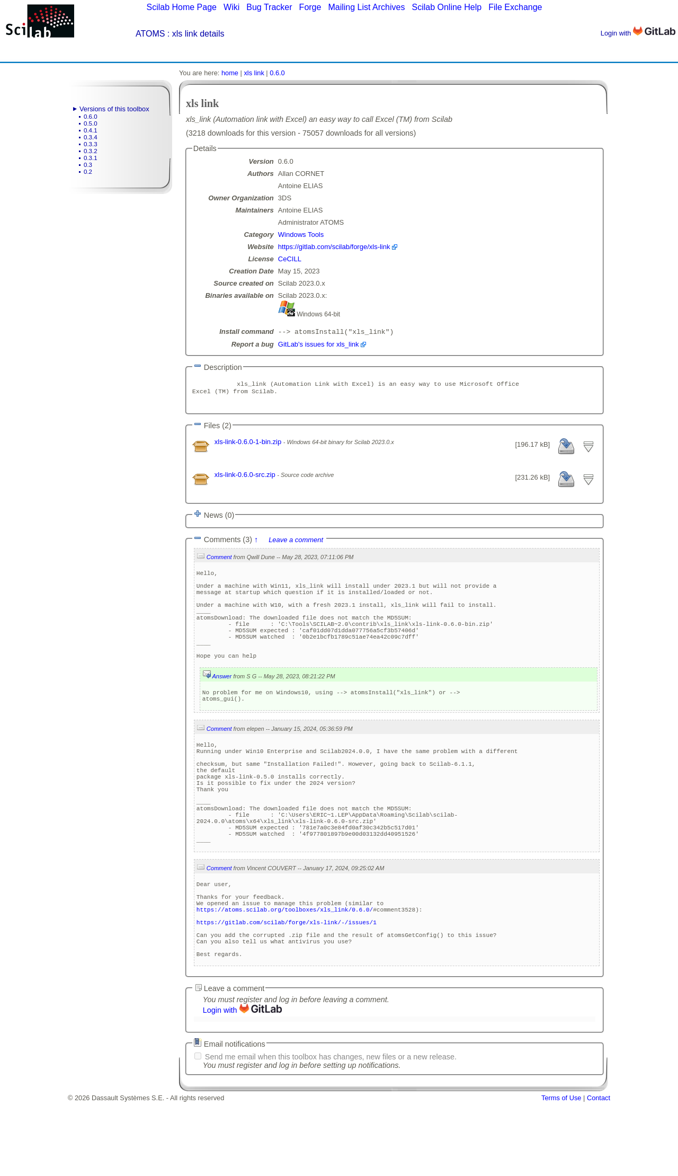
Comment (219, 561)
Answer (221, 703)
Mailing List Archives (366, 7)
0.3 (88, 165)
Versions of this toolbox (114, 109)
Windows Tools (301, 234)
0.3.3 (90, 144)
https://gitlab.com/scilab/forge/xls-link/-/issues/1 (287, 988)
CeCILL (289, 259)
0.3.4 (90, 137)
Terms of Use (561, 1172)
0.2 (88, 172)
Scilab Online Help (446, 7)
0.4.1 (90, 130)
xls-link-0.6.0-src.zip (246, 479)
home (229, 73)
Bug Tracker (269, 7)
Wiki (231, 7)
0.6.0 (90, 116)
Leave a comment (296, 544)
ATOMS (150, 33)
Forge (310, 7)
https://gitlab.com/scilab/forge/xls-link (334, 247)
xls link (254, 73)
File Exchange (515, 7)
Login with (638, 33)
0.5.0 (90, 123)
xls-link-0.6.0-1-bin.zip (249, 446)
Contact (598, 1172)
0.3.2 (90, 151)
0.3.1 (90, 158)
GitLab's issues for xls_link (318, 345)
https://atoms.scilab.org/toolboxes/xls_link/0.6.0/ (285, 972)
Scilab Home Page (181, 7)
